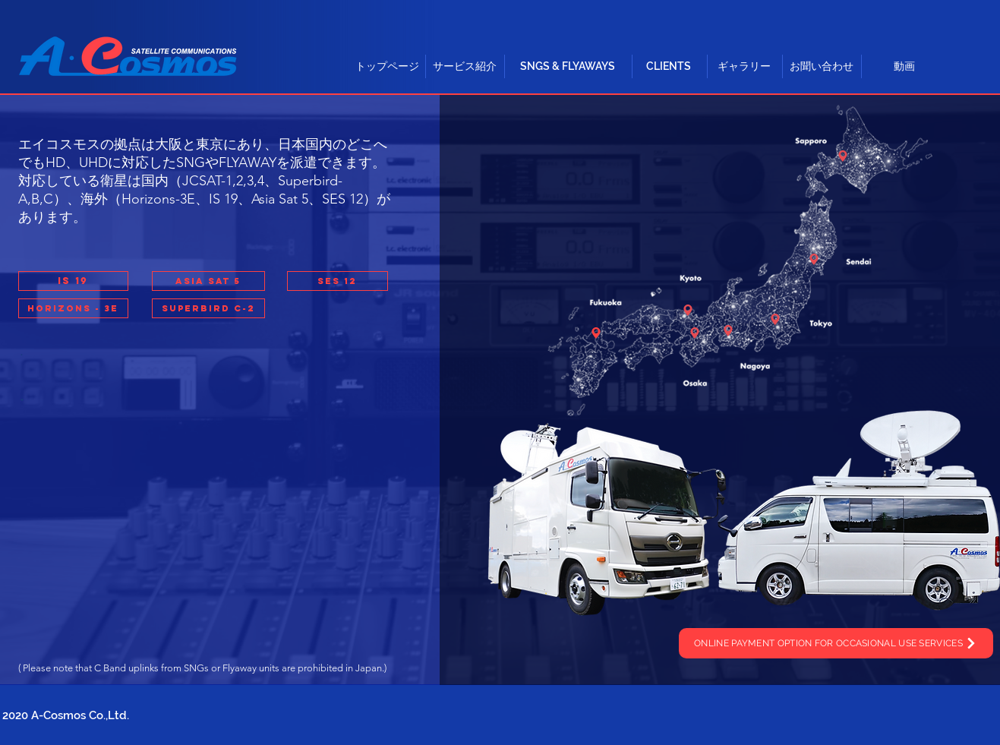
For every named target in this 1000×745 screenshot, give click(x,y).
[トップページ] (387, 66)
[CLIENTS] (669, 66)
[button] (208, 281)
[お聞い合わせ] (821, 66)
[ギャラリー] (744, 66)
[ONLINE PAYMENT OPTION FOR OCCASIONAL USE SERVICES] (836, 643)
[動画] (904, 66)
